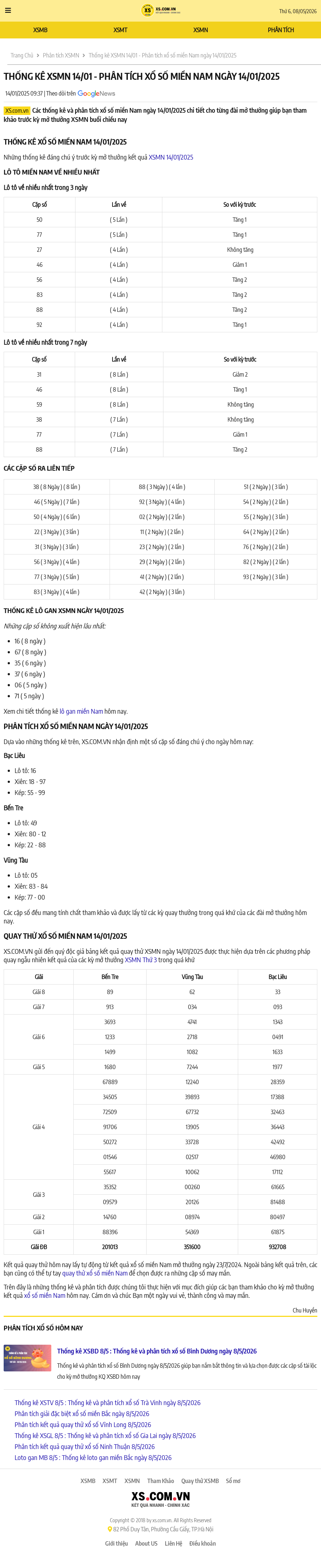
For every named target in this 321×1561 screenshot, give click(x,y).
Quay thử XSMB (200, 1481)
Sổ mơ (233, 1481)
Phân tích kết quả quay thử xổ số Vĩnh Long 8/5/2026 (83, 1424)
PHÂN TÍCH (281, 30)
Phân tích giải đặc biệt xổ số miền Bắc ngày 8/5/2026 (82, 1413)
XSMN (200, 30)
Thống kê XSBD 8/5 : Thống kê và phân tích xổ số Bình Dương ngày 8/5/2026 (157, 1351)
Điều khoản (202, 1543)
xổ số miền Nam (44, 1295)
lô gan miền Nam (81, 711)
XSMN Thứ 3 (141, 959)
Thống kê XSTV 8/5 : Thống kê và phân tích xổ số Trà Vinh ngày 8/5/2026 (107, 1402)
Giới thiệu (116, 1543)
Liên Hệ (173, 1543)
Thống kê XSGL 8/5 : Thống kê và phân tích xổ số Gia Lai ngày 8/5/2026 (105, 1435)
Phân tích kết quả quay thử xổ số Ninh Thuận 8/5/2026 (85, 1446)
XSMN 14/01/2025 (171, 157)
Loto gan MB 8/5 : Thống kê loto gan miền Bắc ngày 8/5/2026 (93, 1457)
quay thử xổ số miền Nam (95, 1273)
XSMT (120, 30)
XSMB (40, 30)
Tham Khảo (160, 1481)
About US (146, 1543)
